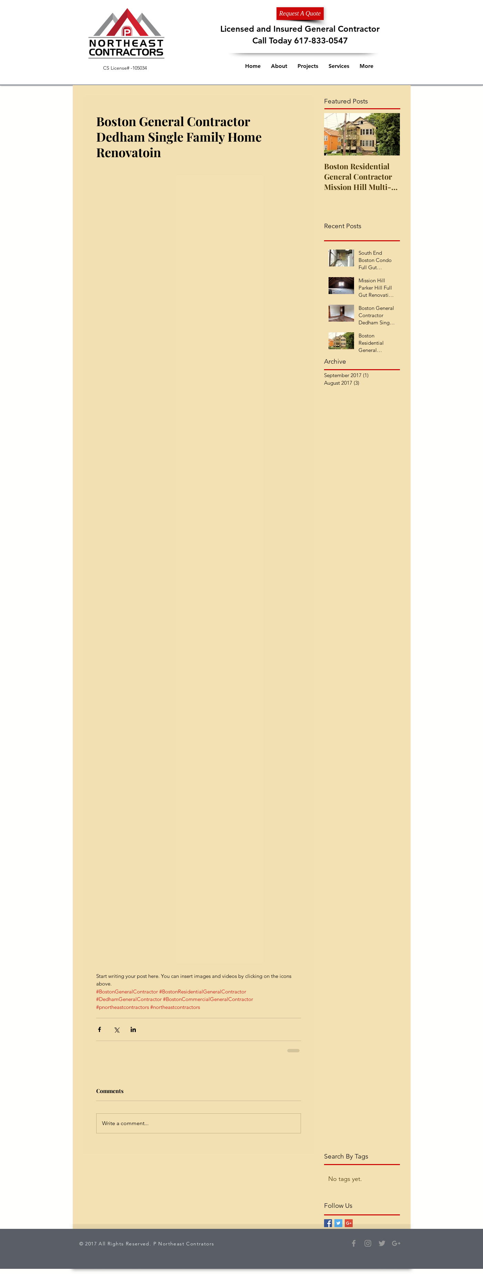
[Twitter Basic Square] (338, 1223)
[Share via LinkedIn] (133, 1029)
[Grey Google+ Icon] (396, 1243)
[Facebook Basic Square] (328, 1223)
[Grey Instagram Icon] (367, 1243)
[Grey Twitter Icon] (382, 1243)
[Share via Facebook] (99, 1029)
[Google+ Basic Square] (349, 1223)
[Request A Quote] (300, 13)
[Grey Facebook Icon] (353, 1243)
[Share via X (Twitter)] (116, 1029)
